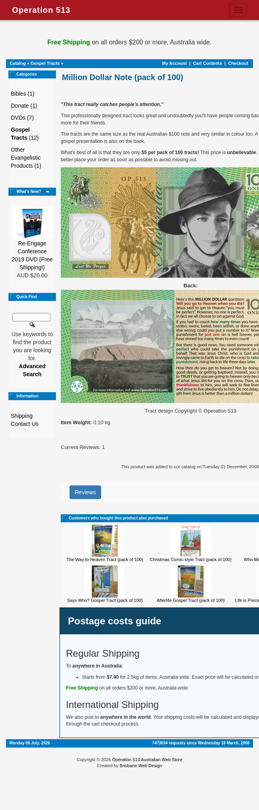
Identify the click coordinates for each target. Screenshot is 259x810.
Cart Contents (207, 63)
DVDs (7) (22, 117)
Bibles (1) (22, 93)
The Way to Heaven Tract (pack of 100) (105, 559)
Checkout (238, 63)
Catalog (18, 63)
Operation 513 (41, 10)
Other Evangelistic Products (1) (26, 157)
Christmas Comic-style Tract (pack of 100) (191, 559)
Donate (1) (24, 105)
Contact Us (24, 424)
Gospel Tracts (45, 63)
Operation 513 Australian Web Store (147, 759)
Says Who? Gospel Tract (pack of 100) (105, 600)
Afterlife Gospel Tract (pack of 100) (191, 600)
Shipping (22, 416)
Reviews (85, 492)
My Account (174, 63)
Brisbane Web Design (141, 765)
